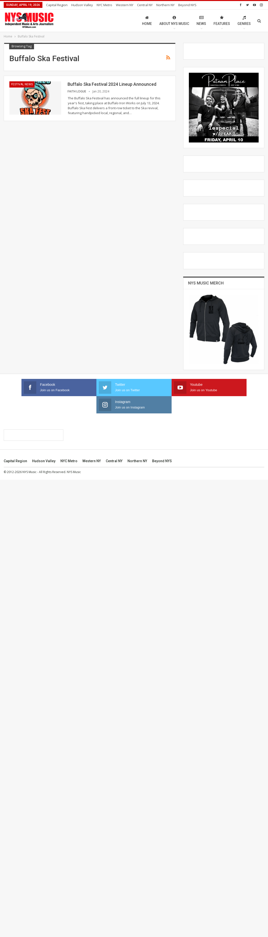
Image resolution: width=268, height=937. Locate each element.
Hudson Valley (82, 5)
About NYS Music (174, 21)
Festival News (22, 84)
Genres (244, 21)
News (201, 21)
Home (147, 21)
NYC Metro (104, 5)
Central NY (145, 5)
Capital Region (57, 5)
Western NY (124, 5)
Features (222, 21)
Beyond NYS (162, 918)
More (183, 5)
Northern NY (165, 5)
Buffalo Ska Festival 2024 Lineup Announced (112, 84)
